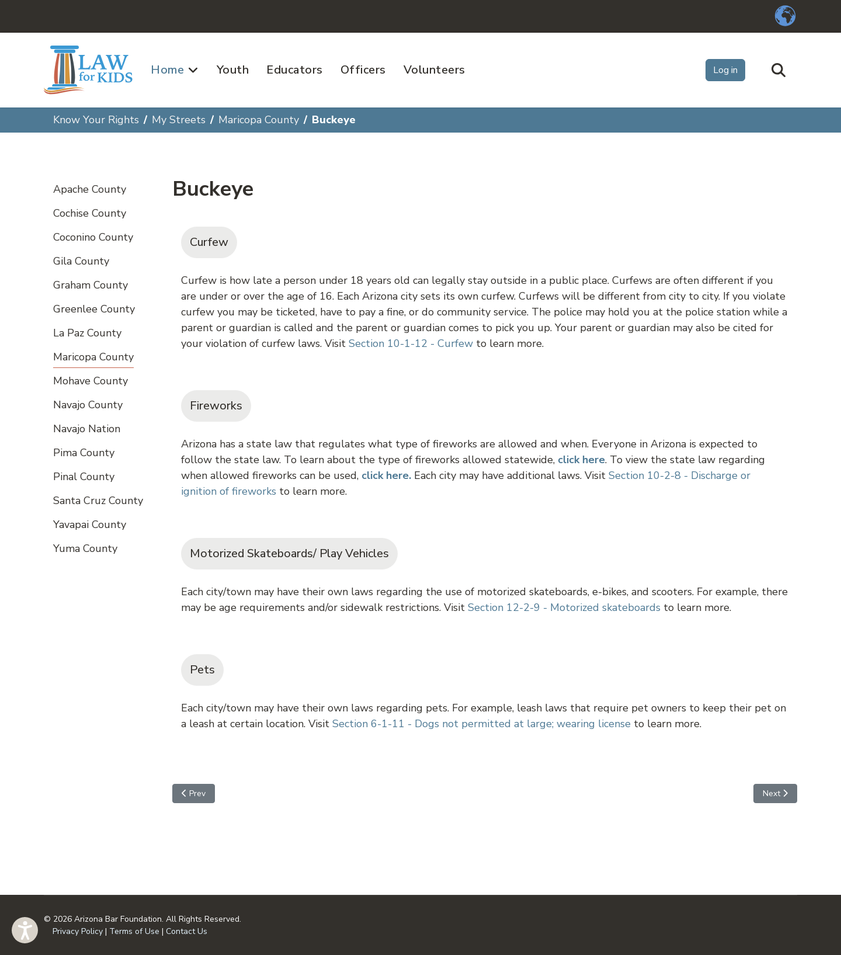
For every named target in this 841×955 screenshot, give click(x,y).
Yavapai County (89, 525)
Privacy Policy (78, 931)
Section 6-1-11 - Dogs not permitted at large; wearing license (481, 724)
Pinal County (83, 477)
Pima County (83, 453)
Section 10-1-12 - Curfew (411, 343)
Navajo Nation (86, 429)
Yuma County (85, 548)
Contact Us (186, 931)
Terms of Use (134, 931)
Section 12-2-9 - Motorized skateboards (564, 607)
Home (167, 70)
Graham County (90, 285)
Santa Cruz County (98, 501)
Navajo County (88, 405)
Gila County (81, 261)
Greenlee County (94, 309)
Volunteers (434, 70)
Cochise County (89, 213)
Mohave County (90, 381)
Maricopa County (93, 357)
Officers (363, 70)
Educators (294, 70)
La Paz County (87, 333)
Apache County (89, 189)
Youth (233, 70)
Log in (725, 70)
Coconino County (93, 237)
